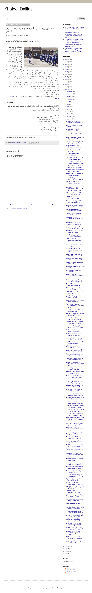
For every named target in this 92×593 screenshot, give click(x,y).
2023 (66, 67)
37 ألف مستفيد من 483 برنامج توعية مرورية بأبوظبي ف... (74, 515)
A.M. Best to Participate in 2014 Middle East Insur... (75, 342)
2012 (66, 549)
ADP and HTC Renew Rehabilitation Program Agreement (73, 240)
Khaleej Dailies (18, 9)
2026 (66, 59)
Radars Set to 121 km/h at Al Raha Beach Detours (74, 174)
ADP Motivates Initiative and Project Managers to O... (74, 197)
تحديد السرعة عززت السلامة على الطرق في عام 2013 (75, 495)
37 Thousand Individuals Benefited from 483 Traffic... (75, 537)
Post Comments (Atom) (20, 208)
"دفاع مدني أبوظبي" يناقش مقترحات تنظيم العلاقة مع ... (74, 213)
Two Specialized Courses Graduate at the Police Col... (75, 511)
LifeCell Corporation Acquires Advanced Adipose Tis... (74, 386)
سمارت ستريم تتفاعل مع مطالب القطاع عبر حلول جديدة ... (75, 245)
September (70, 99)
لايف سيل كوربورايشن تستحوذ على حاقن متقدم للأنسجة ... (74, 382)
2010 (66, 554)
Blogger (61, 588)
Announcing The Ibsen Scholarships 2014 (72, 130)
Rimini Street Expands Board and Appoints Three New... (74, 467)
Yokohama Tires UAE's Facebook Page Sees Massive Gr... (73, 183)
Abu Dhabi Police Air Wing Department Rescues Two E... (74, 454)
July (68, 104)
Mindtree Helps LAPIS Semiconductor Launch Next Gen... (75, 276)
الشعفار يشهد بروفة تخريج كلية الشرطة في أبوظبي (74, 142)
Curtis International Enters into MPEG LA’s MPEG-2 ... (75, 334)
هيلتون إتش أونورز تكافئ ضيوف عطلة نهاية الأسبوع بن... (74, 368)
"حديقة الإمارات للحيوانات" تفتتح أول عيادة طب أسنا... (74, 479)
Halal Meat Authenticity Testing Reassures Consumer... (75, 300)
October (69, 96)
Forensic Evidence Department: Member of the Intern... (75, 170)
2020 (66, 74)
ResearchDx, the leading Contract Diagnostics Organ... (73, 533)
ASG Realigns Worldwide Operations (73, 271)
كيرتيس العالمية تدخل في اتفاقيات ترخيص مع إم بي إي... (75, 326)
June (68, 106)
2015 (66, 87)
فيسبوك (56, 98)
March (69, 114)
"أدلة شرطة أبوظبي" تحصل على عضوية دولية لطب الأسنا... (74, 166)
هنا (42, 92)
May (68, 109)
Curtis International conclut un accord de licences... (74, 330)
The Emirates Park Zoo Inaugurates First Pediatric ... (75, 483)
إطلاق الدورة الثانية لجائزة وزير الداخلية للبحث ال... (74, 541)
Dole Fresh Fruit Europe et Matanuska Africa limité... (74, 223)
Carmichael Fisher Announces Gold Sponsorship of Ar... (74, 358)
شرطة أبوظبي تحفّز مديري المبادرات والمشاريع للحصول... (75, 162)
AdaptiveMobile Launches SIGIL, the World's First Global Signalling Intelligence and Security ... (74, 41)
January (69, 119)
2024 (66, 64)
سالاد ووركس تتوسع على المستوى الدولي (73, 150)
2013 (66, 546)
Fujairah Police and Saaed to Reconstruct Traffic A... (74, 284)
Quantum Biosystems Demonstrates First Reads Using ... (74, 429)
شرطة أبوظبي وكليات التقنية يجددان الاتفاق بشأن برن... (74, 235)
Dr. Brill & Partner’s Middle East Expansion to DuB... (75, 138)
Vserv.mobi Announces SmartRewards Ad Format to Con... (75, 305)
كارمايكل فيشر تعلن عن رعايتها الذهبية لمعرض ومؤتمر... (74, 354)
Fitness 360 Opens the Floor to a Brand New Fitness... (75, 314)
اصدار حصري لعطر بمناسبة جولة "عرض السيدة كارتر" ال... (75, 410)
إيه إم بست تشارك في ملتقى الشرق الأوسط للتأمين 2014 (74, 338)
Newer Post (9, 205)
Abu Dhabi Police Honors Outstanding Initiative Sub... (75, 524)
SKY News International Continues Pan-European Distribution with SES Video (74, 29)
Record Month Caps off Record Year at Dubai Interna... (75, 201)
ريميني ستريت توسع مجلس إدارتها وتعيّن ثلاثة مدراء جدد (74, 463)
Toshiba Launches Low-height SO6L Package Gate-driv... (74, 445)
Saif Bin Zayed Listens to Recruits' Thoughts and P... (74, 209)
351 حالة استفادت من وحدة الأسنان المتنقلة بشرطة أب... (75, 288)
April (68, 111)
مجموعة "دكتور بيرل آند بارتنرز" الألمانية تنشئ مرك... (74, 134)
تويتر (51, 98)
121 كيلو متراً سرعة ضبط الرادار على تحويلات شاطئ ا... (75, 158)
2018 (66, 79)
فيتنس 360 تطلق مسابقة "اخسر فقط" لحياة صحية (75, 310)
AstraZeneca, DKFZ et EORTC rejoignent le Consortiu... (75, 507)
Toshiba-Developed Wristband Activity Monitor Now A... (74, 322)
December (70, 91)
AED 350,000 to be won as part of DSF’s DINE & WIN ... (75, 491)
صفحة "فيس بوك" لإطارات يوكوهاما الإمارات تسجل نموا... (75, 178)
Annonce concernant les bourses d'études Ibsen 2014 (75, 122)
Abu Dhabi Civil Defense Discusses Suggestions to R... (74, 218)
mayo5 (49, 588)
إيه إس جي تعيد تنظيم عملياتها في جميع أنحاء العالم (75, 266)
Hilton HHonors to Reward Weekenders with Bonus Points (74, 377)
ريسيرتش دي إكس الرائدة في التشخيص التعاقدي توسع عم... (75, 528)
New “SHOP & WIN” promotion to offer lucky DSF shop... (75, 437)
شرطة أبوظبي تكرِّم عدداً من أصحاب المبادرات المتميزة (74, 520)
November (70, 94)
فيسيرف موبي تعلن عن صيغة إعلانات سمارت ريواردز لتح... (74, 258)
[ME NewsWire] (34, 41)
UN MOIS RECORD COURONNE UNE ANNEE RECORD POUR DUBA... (74, 189)
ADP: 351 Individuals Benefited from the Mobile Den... (75, 292)
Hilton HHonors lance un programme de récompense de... (75, 363)
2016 (66, 84)
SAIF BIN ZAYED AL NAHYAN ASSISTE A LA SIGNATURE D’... (75, 419)
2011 (66, 551)
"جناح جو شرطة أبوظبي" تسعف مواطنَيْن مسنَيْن (74, 449)
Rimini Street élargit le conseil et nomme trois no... (74, 459)
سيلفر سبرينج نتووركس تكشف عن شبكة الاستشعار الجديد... (74, 402)
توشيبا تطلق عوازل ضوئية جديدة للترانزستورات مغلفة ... (74, 441)
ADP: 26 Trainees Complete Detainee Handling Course (74, 475)
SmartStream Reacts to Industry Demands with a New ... (74, 250)
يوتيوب (12, 96)
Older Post (55, 205)
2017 (66, 82)
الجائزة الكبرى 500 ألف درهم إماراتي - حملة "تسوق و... (74, 433)
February (69, 116)
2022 (66, 69)
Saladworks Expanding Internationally (72, 154)
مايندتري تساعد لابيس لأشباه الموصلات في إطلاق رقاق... (74, 254)
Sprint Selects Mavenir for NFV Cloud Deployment (73, 45)
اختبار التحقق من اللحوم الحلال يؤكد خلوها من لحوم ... (74, 296)
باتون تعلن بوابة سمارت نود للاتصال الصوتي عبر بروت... (74, 394)
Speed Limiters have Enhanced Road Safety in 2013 (75, 499)
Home (32, 205)
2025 (66, 62)
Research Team (71, 572)
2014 (66, 89)
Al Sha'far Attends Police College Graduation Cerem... (75, 146)
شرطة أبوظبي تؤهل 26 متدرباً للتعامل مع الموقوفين (74, 471)
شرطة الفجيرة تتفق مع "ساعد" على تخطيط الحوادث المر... (74, 280)
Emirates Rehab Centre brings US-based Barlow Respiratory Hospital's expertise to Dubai (73, 50)
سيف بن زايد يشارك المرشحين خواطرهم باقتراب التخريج (74, 205)
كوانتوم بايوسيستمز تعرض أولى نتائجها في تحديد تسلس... (74, 424)
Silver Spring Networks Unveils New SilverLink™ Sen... (75, 406)
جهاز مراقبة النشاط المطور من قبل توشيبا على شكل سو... (74, 318)
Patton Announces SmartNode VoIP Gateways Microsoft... (75, 398)
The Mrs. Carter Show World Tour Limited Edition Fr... (74, 414)
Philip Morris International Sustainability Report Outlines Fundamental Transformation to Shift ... (74, 35)
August (69, 101)
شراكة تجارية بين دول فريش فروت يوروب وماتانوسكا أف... (75, 227)
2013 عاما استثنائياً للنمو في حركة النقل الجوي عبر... (74, 193)
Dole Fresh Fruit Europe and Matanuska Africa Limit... (74, 231)
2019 (66, 77)
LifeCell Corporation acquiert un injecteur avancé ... (75, 372)
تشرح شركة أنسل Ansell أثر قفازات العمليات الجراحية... (74, 350)
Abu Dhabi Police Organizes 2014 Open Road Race (74, 390)
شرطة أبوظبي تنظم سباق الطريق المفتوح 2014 (73, 346)
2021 (66, 72)
